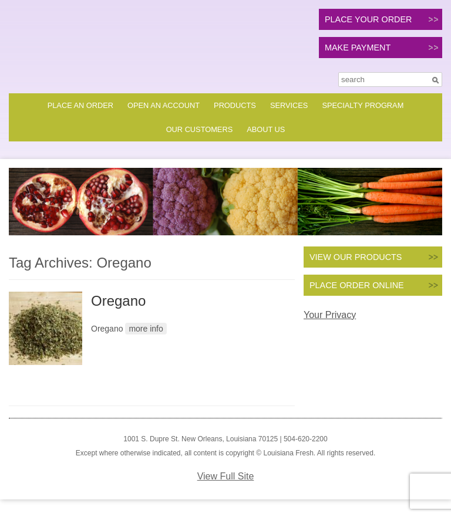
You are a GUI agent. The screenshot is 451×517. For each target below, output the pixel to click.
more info (146, 328)
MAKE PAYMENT (358, 47)
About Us (266, 129)
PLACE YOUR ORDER (368, 19)
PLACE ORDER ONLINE (356, 285)
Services (289, 105)
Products (235, 105)
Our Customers (199, 129)
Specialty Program (362, 105)
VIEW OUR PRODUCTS (355, 257)
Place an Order (80, 105)
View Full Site (225, 476)
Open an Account (163, 105)
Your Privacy (330, 315)
